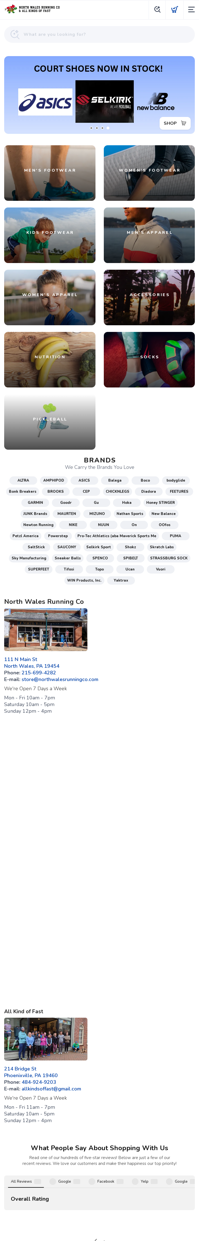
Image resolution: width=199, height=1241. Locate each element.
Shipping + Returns (115, 1193)
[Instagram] (108, 1179)
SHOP (170, 123)
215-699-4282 (39, 672)
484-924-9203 (39, 1082)
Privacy (88, 1193)
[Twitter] (124, 1179)
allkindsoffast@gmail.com (51, 1088)
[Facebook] (74, 1179)
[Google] (91, 1179)
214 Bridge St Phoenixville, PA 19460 (31, 1072)
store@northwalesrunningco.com (60, 679)
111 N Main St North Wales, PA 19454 (31, 662)
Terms (72, 1193)
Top (100, 1230)
